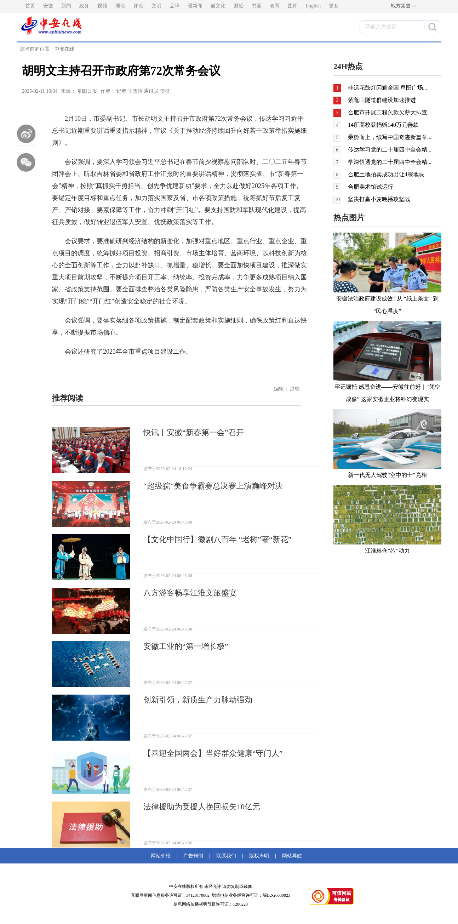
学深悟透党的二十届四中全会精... (389, 162)
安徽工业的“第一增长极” (185, 646)
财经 (239, 5)
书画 (257, 5)
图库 (293, 5)
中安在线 (64, 49)
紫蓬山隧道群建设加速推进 (382, 100)
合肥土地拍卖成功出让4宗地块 (386, 174)
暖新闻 (195, 5)
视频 (102, 5)
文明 (156, 5)
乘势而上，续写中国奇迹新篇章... (389, 137)
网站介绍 (162, 856)
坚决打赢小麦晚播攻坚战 (379, 199)
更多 (334, 5)
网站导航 (291, 856)
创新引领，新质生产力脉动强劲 (197, 699)
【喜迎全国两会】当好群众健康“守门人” (213, 753)
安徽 (48, 5)
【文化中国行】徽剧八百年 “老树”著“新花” (217, 539)
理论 (120, 5)
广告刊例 (193, 856)
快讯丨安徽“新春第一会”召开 (193, 432)
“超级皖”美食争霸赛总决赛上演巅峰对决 (213, 485)
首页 (30, 5)
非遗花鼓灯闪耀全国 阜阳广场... (387, 88)
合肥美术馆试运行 (370, 187)
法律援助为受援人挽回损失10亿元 (201, 806)
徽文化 (218, 5)
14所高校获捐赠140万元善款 (383, 125)
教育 (275, 5)
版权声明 (259, 856)
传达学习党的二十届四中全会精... (389, 150)
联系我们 (226, 856)
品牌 (174, 5)
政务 (84, 5)
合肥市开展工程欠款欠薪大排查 (387, 112)
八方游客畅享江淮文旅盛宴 (190, 592)
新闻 (66, 5)
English (313, 5)
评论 (138, 5)
